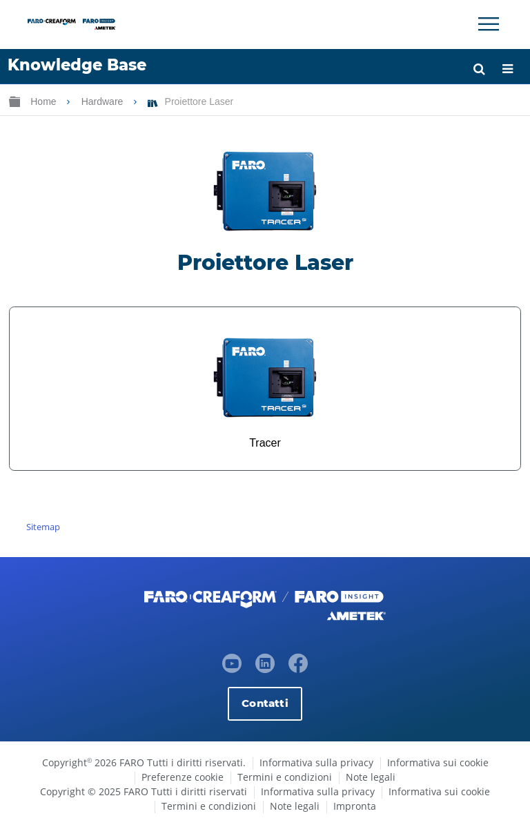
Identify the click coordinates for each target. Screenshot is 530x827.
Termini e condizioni (284, 777)
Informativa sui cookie (438, 762)
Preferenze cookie (182, 777)
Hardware (103, 101)
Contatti (265, 703)
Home (44, 101)
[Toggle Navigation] (488, 24)
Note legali (370, 777)
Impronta (354, 806)
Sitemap (43, 526)
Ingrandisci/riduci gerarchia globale (14, 101)
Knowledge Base (77, 65)
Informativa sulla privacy (316, 762)
